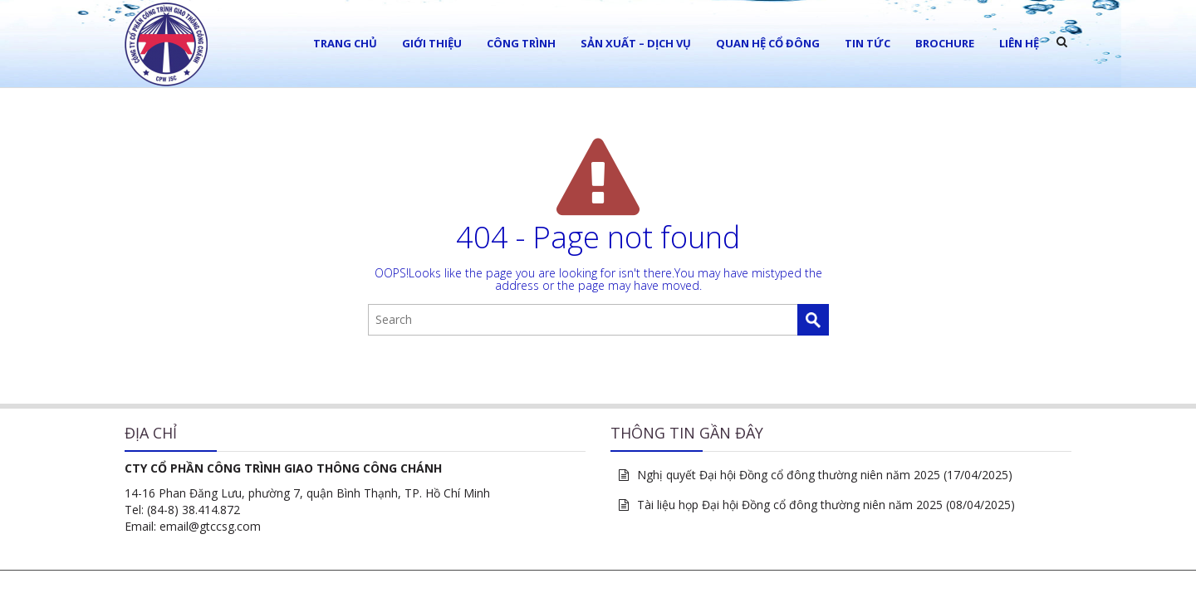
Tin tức (867, 43)
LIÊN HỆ (1019, 43)
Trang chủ (345, 43)
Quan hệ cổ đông (768, 43)
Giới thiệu (432, 43)
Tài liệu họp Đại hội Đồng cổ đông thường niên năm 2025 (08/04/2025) (826, 504)
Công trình (521, 43)
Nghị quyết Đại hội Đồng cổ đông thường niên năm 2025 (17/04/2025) (824, 475)
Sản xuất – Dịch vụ (636, 43)
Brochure (944, 43)
